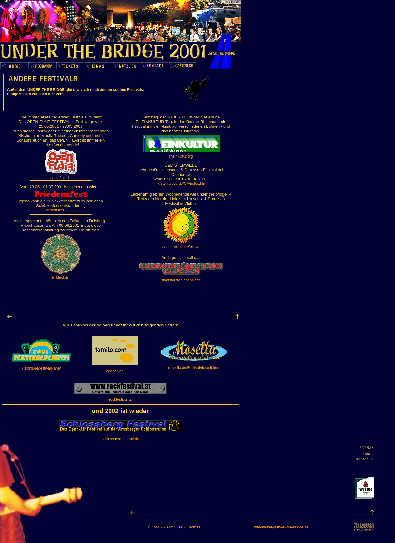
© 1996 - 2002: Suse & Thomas (174, 527)
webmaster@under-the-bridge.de (281, 527)
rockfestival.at (120, 399)
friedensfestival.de (61, 210)
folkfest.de (60, 278)
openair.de (114, 371)
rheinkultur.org (181, 156)
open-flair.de (60, 178)
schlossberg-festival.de (120, 439)
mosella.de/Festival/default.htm (193, 368)
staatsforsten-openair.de (181, 280)
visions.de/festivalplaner (41, 368)
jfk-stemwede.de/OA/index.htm (181, 183)
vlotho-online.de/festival (181, 247)
